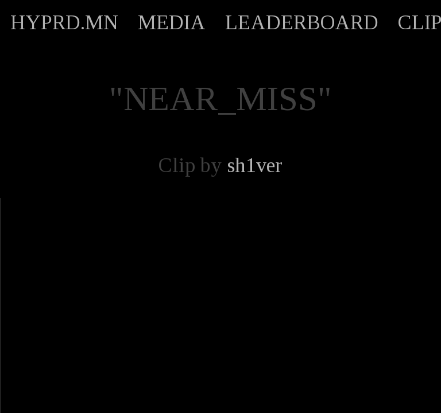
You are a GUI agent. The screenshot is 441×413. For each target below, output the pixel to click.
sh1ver (255, 165)
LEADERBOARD (301, 22)
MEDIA (172, 22)
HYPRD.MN (64, 22)
